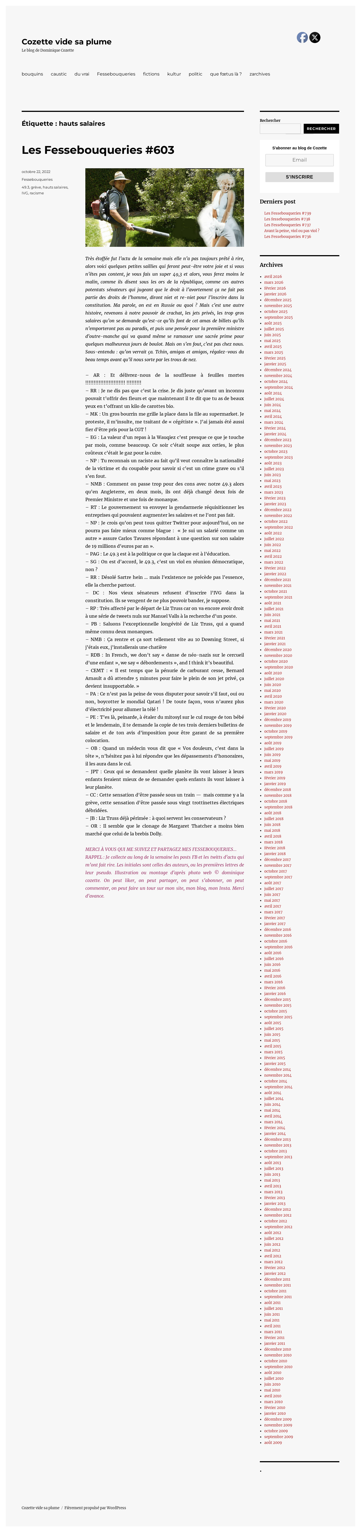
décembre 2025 (278, 300)
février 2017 (274, 918)
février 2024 (275, 428)
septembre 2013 (278, 1157)
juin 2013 (272, 1174)
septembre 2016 (278, 947)
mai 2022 (272, 550)
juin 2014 (272, 1104)
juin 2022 (272, 544)
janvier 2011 (274, 1343)
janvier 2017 (275, 923)
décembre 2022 (278, 510)
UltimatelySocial (226, 1536)
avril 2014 (272, 1116)
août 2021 (272, 603)
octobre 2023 (275, 451)
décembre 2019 (277, 719)
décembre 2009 (278, 1419)
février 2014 (274, 1128)
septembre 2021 (278, 597)
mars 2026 (273, 282)
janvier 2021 (275, 644)
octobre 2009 (276, 1431)
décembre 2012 (277, 1209)
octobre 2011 (275, 1291)
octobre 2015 (275, 1011)
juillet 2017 (273, 888)
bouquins (32, 74)
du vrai (81, 74)
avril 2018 (272, 836)
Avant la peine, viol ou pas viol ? (291, 230)
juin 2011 (272, 1314)
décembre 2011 (277, 1279)
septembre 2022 (278, 527)
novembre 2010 (278, 1355)
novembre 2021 (278, 585)
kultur (174, 74)
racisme (37, 193)
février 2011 (274, 1337)
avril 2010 (272, 1396)
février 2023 (274, 498)
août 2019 (273, 743)
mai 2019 (272, 760)
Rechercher (270, 120)
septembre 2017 (278, 877)
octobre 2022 (276, 521)
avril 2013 (272, 1186)
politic (195, 74)
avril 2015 (272, 1046)
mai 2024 (272, 410)
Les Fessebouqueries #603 (98, 150)
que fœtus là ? (226, 74)
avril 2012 (272, 1256)
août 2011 (272, 1302)
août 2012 (272, 1232)
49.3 (25, 187)
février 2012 (274, 1267)
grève (36, 187)
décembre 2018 (277, 789)
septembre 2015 (278, 1017)
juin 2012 (272, 1244)
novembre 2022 (278, 515)
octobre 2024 (276, 381)
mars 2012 (273, 1262)
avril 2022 (273, 556)
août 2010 (272, 1372)
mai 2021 (272, 620)
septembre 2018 (278, 807)
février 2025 (275, 358)
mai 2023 (272, 480)
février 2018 (274, 848)
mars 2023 (273, 492)
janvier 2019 (275, 784)
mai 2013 (272, 1180)
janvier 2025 (275, 364)
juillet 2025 (274, 329)
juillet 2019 (274, 749)
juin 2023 (272, 475)
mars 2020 (273, 702)
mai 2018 (272, 830)
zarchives (260, 74)
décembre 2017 (277, 859)
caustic (59, 74)
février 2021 (274, 638)
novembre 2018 (278, 795)
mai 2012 (272, 1250)
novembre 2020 (278, 655)
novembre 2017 (278, 865)
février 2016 (274, 988)
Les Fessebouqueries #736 (287, 236)
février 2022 (275, 568)
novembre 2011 (277, 1285)
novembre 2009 (278, 1425)
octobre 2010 (275, 1361)
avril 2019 (273, 766)
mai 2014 (272, 1110)
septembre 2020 (278, 667)
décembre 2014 (277, 1069)
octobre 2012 (275, 1221)
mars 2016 (273, 982)
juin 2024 (272, 405)
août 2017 (272, 883)
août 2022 (273, 533)
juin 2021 (272, 614)
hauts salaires (55, 187)
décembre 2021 (277, 579)
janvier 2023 (275, 504)
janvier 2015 (275, 1063)
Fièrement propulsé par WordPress (95, 1508)
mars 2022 (273, 562)
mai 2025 (272, 340)
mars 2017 (273, 912)
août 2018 (272, 813)
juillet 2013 (273, 1168)
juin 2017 (272, 894)
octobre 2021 (275, 591)
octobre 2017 (275, 871)
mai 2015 (272, 1040)
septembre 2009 (278, 1437)
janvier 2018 (275, 853)
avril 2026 (273, 276)
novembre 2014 (278, 1075)
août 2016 (273, 953)
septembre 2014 (278, 1087)
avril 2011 (272, 1326)
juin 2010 (272, 1384)
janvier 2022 (275, 574)
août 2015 (272, 1023)
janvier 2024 (275, 434)
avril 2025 (273, 346)
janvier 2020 (275, 714)
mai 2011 (272, 1320)
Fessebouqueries (116, 74)
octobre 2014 (275, 1081)
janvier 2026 (275, 294)
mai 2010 (272, 1390)
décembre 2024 (278, 370)
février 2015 (274, 1058)
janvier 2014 (275, 1133)
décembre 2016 (277, 929)
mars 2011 (273, 1332)
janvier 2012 (275, 1273)
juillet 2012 (273, 1238)
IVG (25, 193)
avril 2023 (273, 486)
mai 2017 (272, 900)
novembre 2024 (278, 375)
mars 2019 (273, 772)
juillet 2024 (274, 399)
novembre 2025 (278, 305)
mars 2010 (273, 1402)
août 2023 (273, 463)
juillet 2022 (274, 539)
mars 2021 (273, 632)
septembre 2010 (278, 1367)
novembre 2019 (278, 725)
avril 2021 (272, 626)
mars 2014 (273, 1122)
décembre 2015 (277, 999)
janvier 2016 (275, 993)
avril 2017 (272, 906)
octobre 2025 (276, 311)
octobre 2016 (275, 941)
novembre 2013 (277, 1145)
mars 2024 (273, 422)
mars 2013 (273, 1192)
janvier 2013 (274, 1203)
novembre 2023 (278, 445)
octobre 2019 (275, 731)
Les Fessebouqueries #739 (287, 213)
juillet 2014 (273, 1098)
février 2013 (274, 1197)
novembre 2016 (278, 935)
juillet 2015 (273, 1028)
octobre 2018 (275, 801)
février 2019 (274, 778)
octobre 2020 (276, 661)
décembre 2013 (277, 1139)
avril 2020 (273, 696)
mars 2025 (273, 352)
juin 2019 (272, 754)
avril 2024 (273, 416)
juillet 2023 (274, 469)
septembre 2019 (278, 737)
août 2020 (273, 673)
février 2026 (275, 288)
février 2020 (275, 708)
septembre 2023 (278, 457)
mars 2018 (273, 842)
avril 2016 (273, 976)
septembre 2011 (278, 1297)
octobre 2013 (275, 1151)
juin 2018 (272, 824)
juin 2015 (272, 1034)
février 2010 (274, 1407)
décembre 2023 (277, 440)
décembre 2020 (278, 649)
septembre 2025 (278, 317)
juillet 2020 (274, 679)
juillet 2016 (274, 958)
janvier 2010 (275, 1413)
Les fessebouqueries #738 (287, 219)
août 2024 (273, 393)
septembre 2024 (278, 387)
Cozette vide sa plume (67, 41)
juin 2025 (272, 335)
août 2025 (273, 323)
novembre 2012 (278, 1215)
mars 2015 (273, 1052)
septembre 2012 (278, 1227)
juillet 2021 (273, 609)
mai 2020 (272, 690)
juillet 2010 (273, 1378)
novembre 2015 (278, 1005)
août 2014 (272, 1093)
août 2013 (272, 1162)
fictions (151, 74)
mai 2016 (272, 970)
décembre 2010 (277, 1349)
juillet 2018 (273, 819)
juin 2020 (272, 684)
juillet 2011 (273, 1308)
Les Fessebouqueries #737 (287, 225)
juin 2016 (272, 964)
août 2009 (273, 1442)
